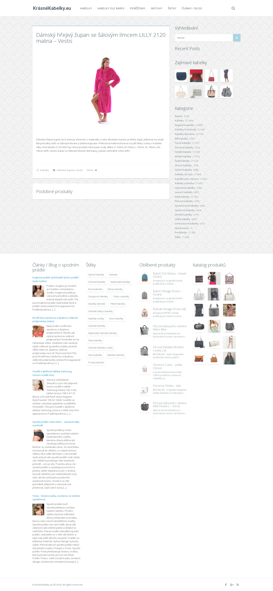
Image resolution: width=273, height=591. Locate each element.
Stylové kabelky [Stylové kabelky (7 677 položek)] (96, 274)
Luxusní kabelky (184, 192)
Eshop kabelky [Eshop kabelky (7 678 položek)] (115, 289)
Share (92, 170)
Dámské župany (66, 170)
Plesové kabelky (184, 201)
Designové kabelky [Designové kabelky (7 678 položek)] (98, 296)
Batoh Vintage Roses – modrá (167, 292)
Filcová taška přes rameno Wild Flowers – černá (170, 404)
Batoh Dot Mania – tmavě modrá (169, 275)
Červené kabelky (184, 147)
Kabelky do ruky (184, 174)
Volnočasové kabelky (187, 223)
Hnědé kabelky (183, 151)
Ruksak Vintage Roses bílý (169, 309)
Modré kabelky (183, 156)
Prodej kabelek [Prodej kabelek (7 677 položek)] (96, 362)
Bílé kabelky (181, 138)
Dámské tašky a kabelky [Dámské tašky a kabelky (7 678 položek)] (100, 311)
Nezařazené (182, 228)
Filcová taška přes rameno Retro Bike (170, 327)
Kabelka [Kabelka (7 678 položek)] (113, 274)
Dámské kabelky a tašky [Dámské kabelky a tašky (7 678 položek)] (100, 347)
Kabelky (86, 8)
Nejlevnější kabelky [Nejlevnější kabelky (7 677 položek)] (120, 281)
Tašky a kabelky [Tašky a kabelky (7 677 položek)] (121, 296)
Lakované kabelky (185, 187)
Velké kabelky (182, 219)
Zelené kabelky (183, 169)
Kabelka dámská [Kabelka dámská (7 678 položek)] (115, 355)
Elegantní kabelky (184, 125)
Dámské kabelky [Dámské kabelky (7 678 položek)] (96, 325)
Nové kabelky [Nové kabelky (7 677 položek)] (116, 318)
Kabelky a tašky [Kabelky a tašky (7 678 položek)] (96, 318)
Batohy (156, 8)
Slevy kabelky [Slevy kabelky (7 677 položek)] (95, 340)
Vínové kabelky (183, 165)
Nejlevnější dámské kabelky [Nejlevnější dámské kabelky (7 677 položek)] (102, 333)
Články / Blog (191, 8)
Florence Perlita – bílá (167, 386)
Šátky (172, 8)
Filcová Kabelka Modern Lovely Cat (168, 348)
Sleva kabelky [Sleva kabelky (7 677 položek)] (95, 355)
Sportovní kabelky (185, 210)
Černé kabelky (183, 143)
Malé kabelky (182, 196)
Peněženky (137, 8)
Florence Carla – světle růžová (167, 366)
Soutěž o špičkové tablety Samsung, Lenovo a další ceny (52, 373)
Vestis (79, 170)
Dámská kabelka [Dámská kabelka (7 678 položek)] (96, 281)
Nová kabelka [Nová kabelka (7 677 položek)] (95, 289)
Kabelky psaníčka (184, 183)
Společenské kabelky (187, 205)
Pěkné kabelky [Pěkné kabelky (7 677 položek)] (117, 303)
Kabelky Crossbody (185, 129)
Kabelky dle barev (110, 8)
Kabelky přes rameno (187, 178)
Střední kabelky (183, 214)
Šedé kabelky (182, 160)
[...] (53, 309)
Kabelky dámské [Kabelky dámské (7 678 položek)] (96, 303)
